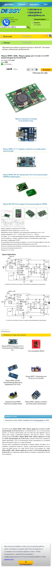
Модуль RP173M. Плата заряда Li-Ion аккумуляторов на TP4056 (25, 204)
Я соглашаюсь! (26, 563)
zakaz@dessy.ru (36, 15)
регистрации (39, 420)
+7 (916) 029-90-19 (34, 12)
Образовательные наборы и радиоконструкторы (17, 47)
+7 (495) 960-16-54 (34, 9)
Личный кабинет (40, 19)
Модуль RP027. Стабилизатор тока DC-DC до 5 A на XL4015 (36, 376)
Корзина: (37, 22)
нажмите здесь (9, 559)
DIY (6, 62)
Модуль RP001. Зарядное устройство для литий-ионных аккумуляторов (36, 402)
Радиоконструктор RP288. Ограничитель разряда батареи (13, 402)
